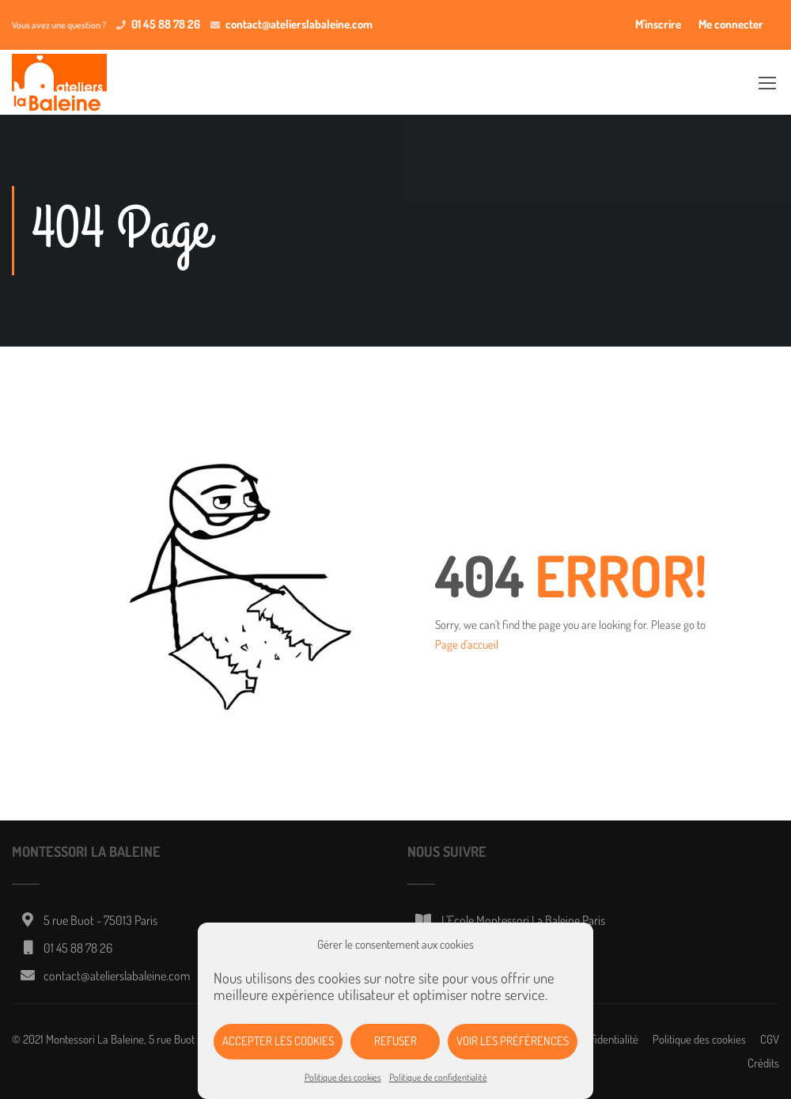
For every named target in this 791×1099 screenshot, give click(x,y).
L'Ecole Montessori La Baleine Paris (523, 920)
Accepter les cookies (278, 1040)
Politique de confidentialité (438, 1077)
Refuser (395, 1040)
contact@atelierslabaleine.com (299, 24)
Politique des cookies (343, 1077)
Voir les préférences (512, 1040)
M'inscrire (658, 24)
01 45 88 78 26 (165, 24)
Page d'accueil (466, 644)
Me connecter (730, 24)
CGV (769, 1039)
